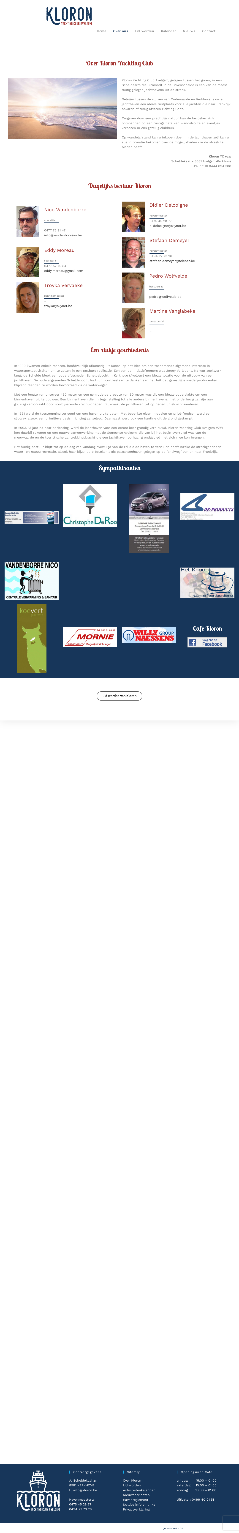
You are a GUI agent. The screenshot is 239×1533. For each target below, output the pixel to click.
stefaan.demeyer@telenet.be (172, 261)
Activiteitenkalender (139, 1490)
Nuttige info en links (139, 1504)
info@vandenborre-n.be (63, 235)
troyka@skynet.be (58, 306)
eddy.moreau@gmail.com (63, 271)
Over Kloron (132, 1480)
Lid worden (132, 1485)
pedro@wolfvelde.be (165, 296)
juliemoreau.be (173, 1528)
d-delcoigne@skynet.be (167, 226)
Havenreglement (135, 1500)
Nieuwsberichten (136, 1495)
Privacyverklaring (136, 1509)
